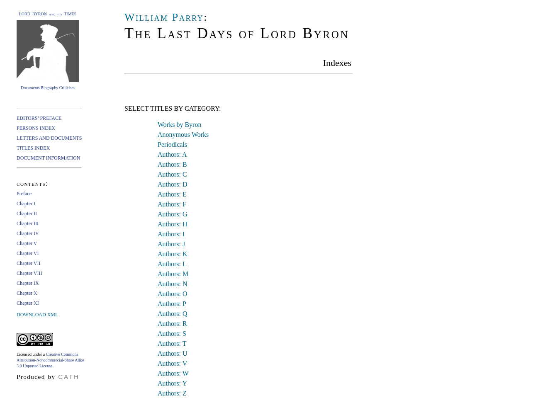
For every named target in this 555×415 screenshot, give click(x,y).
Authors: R (172, 323)
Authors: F (172, 204)
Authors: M (173, 273)
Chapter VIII (29, 273)
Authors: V (172, 363)
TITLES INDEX (33, 148)
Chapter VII (28, 263)
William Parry (164, 17)
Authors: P (172, 303)
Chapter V (27, 243)
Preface (24, 194)
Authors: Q (172, 313)
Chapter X (27, 293)
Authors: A (172, 154)
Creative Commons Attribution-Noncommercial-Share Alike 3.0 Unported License (50, 360)
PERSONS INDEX (36, 128)
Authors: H (172, 224)
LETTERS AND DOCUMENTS (49, 138)
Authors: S (172, 333)
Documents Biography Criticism (48, 87)
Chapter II (27, 213)
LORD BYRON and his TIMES (48, 14)
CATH (69, 376)
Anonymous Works (183, 134)
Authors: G (172, 214)
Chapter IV (28, 233)
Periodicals (172, 144)
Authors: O (172, 293)
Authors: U (172, 353)
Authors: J (171, 244)
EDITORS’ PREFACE (39, 118)
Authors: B (172, 164)
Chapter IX (28, 283)
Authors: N (172, 283)
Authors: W (173, 373)
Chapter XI (28, 303)
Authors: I (171, 234)
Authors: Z (172, 393)
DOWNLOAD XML (37, 315)
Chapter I (26, 203)
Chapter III (28, 223)
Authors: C (172, 174)
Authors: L (172, 263)
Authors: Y (172, 383)
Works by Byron (179, 124)
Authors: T (172, 343)
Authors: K (172, 253)
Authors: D (172, 184)
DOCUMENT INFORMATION (48, 158)
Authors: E (172, 194)
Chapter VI (28, 253)
